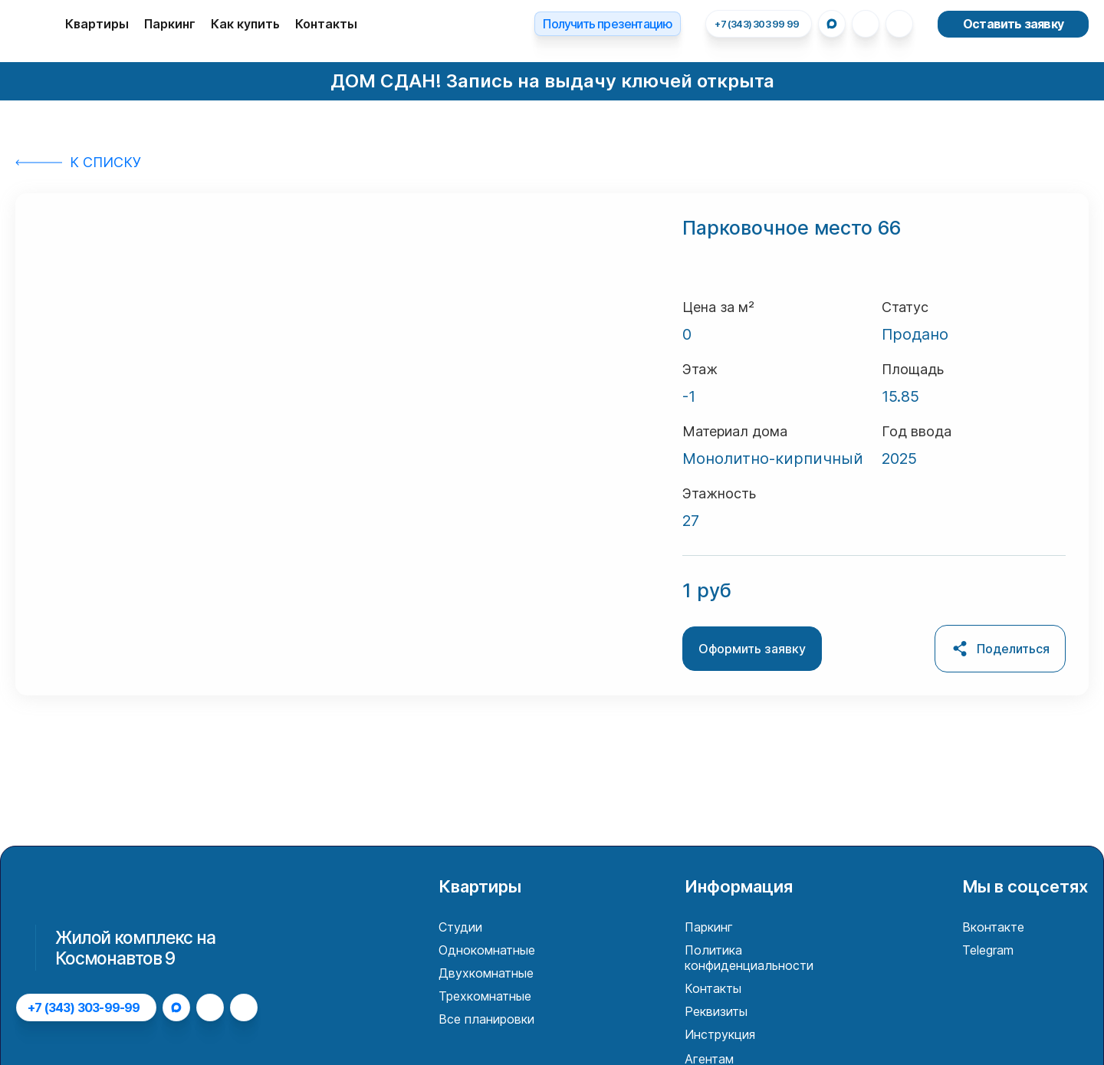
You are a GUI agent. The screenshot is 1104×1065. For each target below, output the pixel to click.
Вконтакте (993, 927)
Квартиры (97, 23)
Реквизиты (716, 1011)
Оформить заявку (752, 648)
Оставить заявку (1013, 23)
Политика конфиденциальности (749, 957)
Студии (460, 927)
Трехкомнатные (485, 996)
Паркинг (170, 23)
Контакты (326, 23)
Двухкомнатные (486, 973)
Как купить (245, 23)
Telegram (988, 950)
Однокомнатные (487, 950)
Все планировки (486, 1019)
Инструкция (720, 1034)
